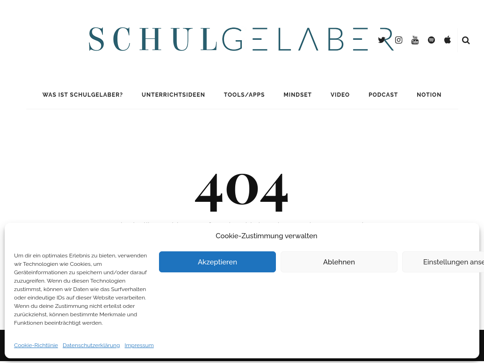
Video (340, 95)
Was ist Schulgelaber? (83, 95)
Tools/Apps (244, 95)
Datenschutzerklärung (91, 345)
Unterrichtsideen (173, 95)
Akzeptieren (217, 262)
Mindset (297, 95)
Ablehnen (339, 262)
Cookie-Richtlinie (36, 345)
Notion (429, 95)
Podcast (383, 95)
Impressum (139, 345)
